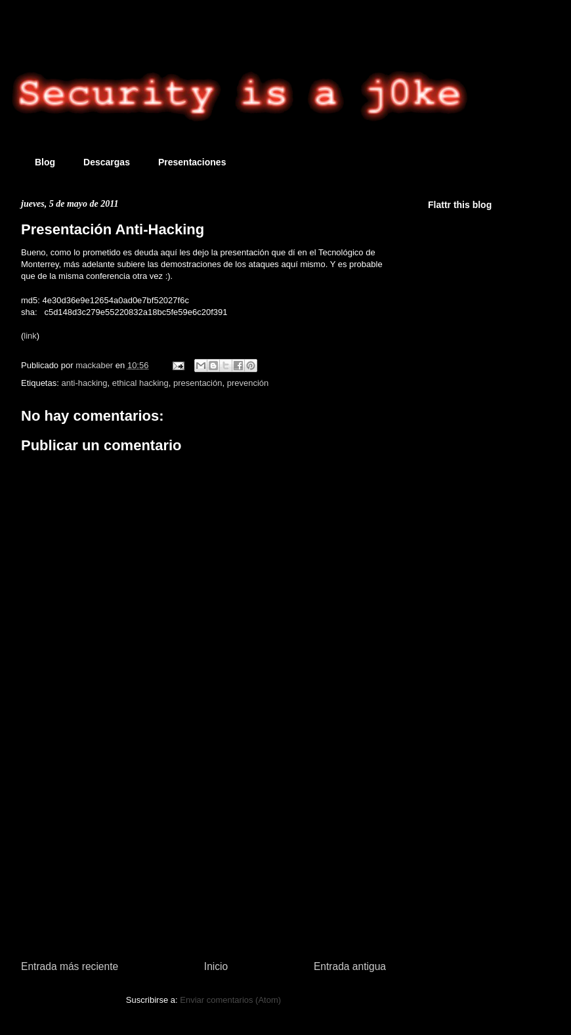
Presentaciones (192, 162)
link (30, 336)
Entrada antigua (350, 966)
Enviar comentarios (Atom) (230, 1000)
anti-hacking (84, 383)
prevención (248, 383)
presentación (197, 383)
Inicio (216, 966)
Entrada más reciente (69, 966)
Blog (45, 162)
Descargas (106, 162)
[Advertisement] (203, 843)
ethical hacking (140, 383)
